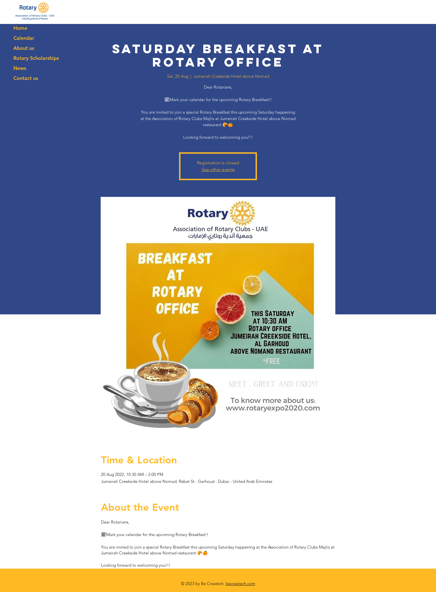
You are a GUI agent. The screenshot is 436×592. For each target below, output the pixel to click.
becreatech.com (240, 583)
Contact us (25, 78)
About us (23, 48)
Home (20, 28)
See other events (218, 169)
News (19, 68)
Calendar (23, 38)
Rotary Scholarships (36, 58)
